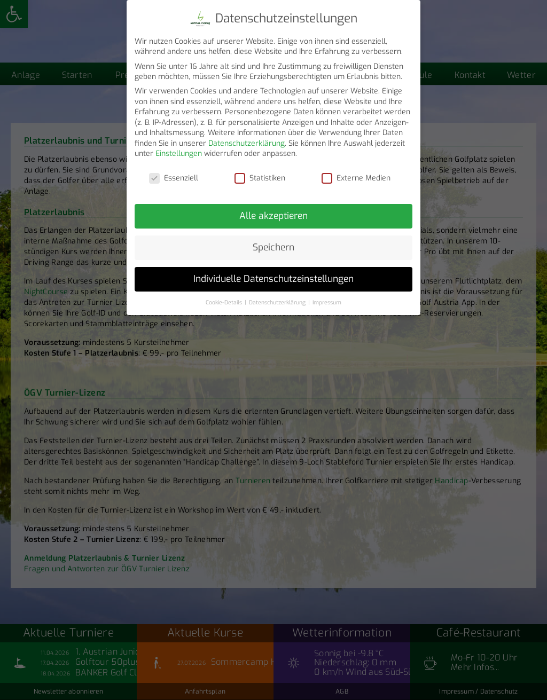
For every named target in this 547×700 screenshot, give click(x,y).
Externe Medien (356, 174)
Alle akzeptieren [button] (273, 211)
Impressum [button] (326, 298)
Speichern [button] (273, 243)
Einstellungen (178, 150)
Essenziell (173, 174)
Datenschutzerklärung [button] (278, 298)
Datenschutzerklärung (246, 139)
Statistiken (260, 174)
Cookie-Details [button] (225, 298)
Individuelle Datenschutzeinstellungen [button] (273, 274)
